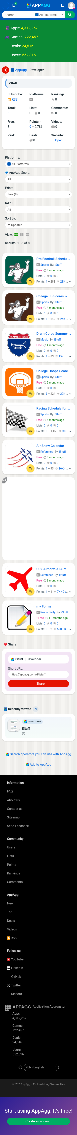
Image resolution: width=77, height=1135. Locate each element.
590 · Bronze (63, 629)
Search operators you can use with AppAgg (38, 754)
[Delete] (35, 709)
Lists (10, 856)
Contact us (14, 809)
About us (13, 800)
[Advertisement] (38, 518)
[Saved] (14, 5)
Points (11, 865)
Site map (13, 817)
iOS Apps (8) (30, 100)
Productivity (46, 612)
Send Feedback (18, 826)
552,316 (29, 55)
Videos (12, 929)
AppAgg (21, 70)
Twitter (14, 985)
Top (9, 912)
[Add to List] (30, 281)
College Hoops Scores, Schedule (54, 371)
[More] (70, 281)
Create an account (38, 1121)
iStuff (58, 264)
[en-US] (41, 1067)
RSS (13, 99)
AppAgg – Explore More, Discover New (43, 1084)
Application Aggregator (49, 1006)
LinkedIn (15, 968)
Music (42, 339)
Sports (42, 264)
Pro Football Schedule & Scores (54, 259)
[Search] (17, 14)
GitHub (14, 977)
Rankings (13, 873)
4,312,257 (29, 28)
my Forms (44, 606)
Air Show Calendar (50, 446)
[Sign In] (71, 5)
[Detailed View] (21, 235)
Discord (14, 994)
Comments (15, 882)
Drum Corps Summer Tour (54, 334)
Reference (44, 451)
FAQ (10, 791)
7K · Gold (61, 591)
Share (38, 683)
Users (11, 847)
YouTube (15, 959)
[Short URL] (38, 674)
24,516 (27, 46)
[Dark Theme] (62, 5)
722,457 (31, 37)
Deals (11, 921)
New (10, 903)
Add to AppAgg (38, 764)
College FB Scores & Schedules (54, 296)
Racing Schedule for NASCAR (54, 408)
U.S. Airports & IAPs (51, 569)
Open (57, 140)
